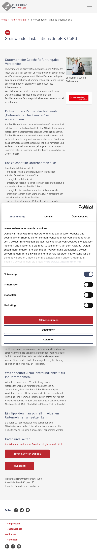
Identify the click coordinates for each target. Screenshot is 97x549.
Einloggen (20, 466)
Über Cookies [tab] (80, 216)
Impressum (14, 523)
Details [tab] (48, 216)
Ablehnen (48, 339)
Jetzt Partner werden (27, 454)
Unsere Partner (19, 19)
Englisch (13, 539)
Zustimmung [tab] (17, 216)
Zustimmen (48, 329)
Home (4, 19)
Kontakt (13, 534)
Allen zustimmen (48, 320)
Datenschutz (15, 528)
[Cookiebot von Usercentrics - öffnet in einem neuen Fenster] (78, 207)
